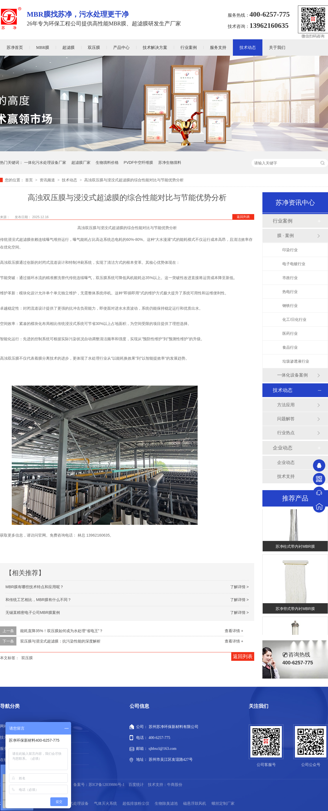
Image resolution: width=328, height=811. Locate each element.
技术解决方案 (155, 47)
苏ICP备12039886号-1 (106, 785)
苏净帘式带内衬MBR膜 (295, 610)
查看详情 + (234, 631)
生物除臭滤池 (166, 803)
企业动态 (282, 448)
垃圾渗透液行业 (295, 361)
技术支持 (286, 476)
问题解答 (286, 418)
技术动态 (247, 47)
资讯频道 (48, 180)
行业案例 (188, 47)
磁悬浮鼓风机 (194, 803)
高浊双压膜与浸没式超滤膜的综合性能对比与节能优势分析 (134, 180)
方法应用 (286, 404)
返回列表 (243, 217)
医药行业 (290, 333)
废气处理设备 (77, 803)
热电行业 (290, 291)
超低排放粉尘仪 (135, 803)
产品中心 (121, 47)
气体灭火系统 (105, 803)
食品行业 (290, 347)
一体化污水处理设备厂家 (45, 162)
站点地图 (63, 760)
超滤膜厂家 (80, 162)
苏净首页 (15, 47)
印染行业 (290, 250)
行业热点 (286, 432)
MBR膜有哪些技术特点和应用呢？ (34, 587)
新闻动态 (63, 749)
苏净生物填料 (169, 162)
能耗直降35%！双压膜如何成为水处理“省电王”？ (61, 631)
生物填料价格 (107, 162)
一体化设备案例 (292, 375)
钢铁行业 (290, 305)
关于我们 (277, 47)
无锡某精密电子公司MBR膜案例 (32, 612)
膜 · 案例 (285, 235)
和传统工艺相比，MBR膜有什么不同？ (38, 599)
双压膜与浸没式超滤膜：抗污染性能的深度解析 (60, 641)
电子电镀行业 (293, 264)
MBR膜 (42, 47)
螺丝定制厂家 (223, 803)
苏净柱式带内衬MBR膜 (295, 547)
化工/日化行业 (294, 319)
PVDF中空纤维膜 (138, 162)
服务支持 (218, 47)
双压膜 (94, 47)
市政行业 (290, 278)
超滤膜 (68, 47)
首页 (29, 180)
